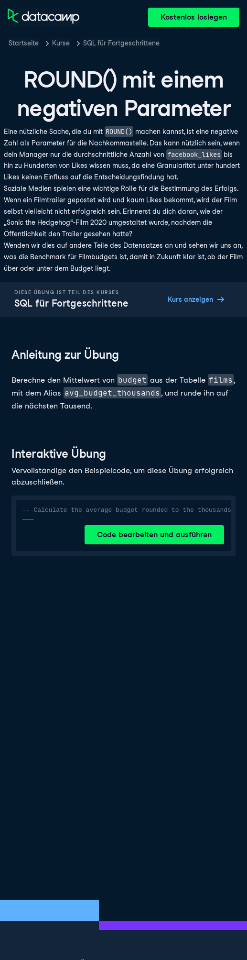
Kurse (61, 43)
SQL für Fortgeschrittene (121, 43)
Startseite (24, 43)
